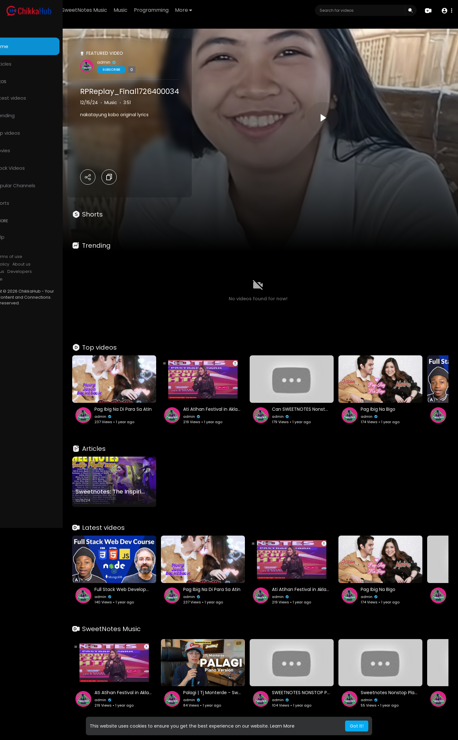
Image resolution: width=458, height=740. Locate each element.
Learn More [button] (282, 726)
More (220, 10)
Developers (46, 271)
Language (18, 279)
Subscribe (138, 69)
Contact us (19, 271)
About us (48, 264)
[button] (446, 11)
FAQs (13, 257)
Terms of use (35, 257)
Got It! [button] (357, 726)
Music (157, 10)
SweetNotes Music (121, 10)
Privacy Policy (22, 264)
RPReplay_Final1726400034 (156, 91)
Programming (188, 10)
